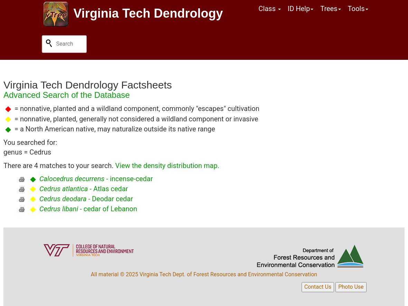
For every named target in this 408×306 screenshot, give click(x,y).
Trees (330, 8)
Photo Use (350, 287)
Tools (358, 8)
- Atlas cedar (83, 189)
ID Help (301, 8)
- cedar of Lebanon (88, 209)
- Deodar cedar (86, 199)
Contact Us (318, 287)
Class (269, 8)
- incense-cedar (96, 179)
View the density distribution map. (167, 165)
